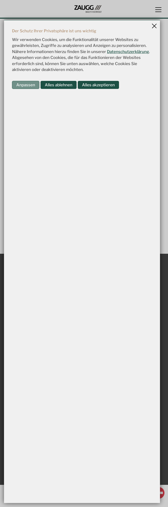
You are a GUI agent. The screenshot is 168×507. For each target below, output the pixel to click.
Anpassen (25, 85)
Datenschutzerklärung (128, 51)
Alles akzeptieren (98, 85)
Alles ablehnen (58, 85)
